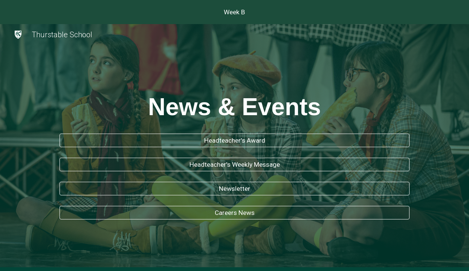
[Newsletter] (234, 188)
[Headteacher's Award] (234, 140)
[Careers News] (234, 212)
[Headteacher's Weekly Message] (234, 164)
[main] (234, 105)
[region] (234, 12)
